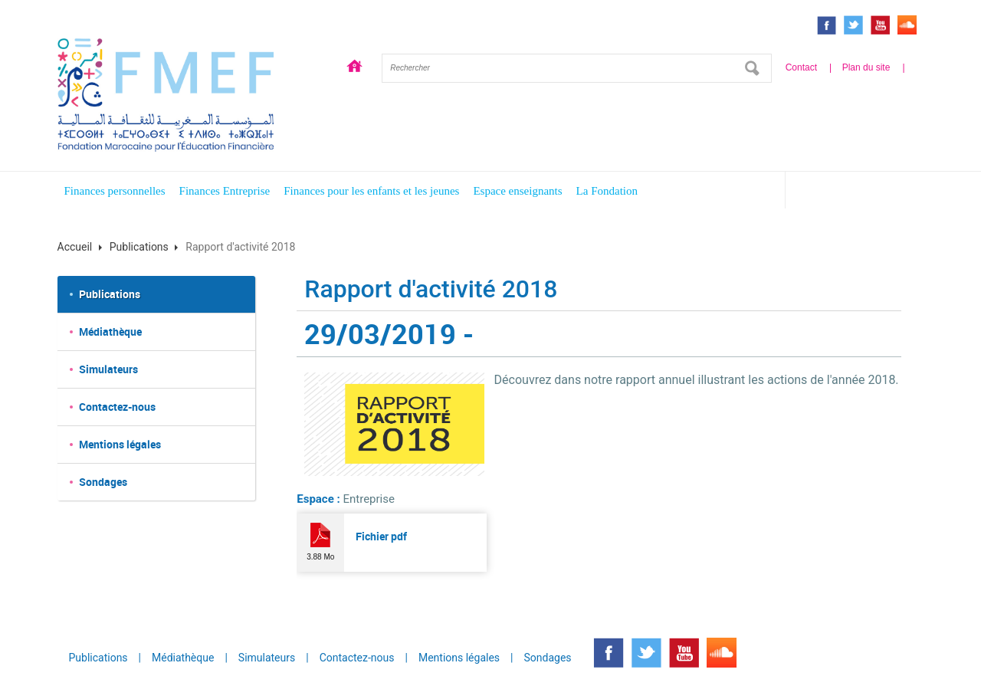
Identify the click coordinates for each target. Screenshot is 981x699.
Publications (139, 247)
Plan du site (866, 67)
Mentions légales (120, 444)
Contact (801, 67)
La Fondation (607, 191)
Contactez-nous (117, 406)
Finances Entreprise (225, 191)
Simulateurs (108, 369)
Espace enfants (860, 193)
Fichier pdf (381, 536)
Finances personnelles (115, 191)
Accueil (355, 68)
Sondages (103, 481)
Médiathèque (110, 331)
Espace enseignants (517, 191)
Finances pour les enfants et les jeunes (371, 191)
